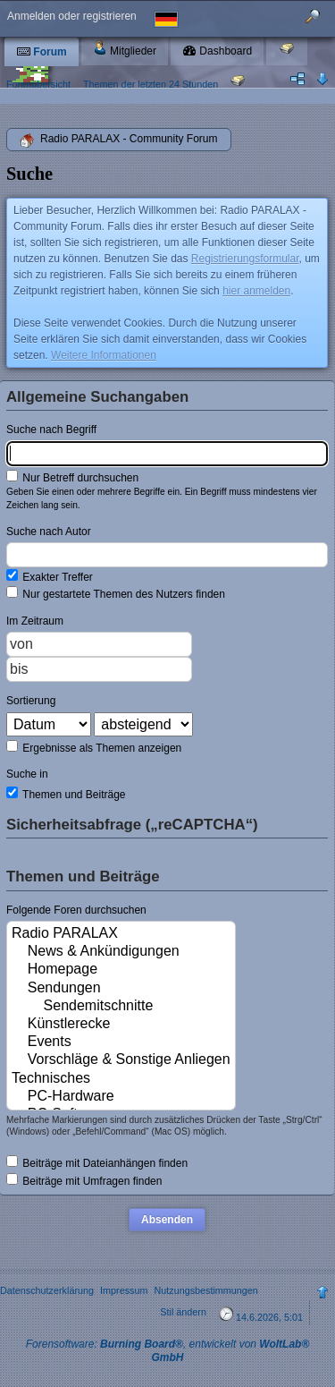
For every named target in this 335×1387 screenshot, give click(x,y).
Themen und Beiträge (66, 794)
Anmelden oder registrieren (72, 16)
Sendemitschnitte (121, 1007)
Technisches (121, 1079)
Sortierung (30, 700)
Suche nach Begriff (51, 429)
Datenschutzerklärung (47, 1290)
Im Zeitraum (34, 621)
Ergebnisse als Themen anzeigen (93, 747)
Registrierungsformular (245, 258)
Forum (41, 52)
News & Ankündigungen (121, 952)
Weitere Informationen (103, 355)
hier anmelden (256, 291)
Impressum (123, 1290)
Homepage (121, 970)
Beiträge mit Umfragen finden (84, 1180)
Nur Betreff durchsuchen (72, 477)
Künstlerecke (121, 1025)
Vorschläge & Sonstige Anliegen (121, 1060)
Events (121, 1042)
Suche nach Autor (48, 531)
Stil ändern (183, 1311)
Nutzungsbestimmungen (205, 1290)
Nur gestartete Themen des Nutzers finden (115, 593)
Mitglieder (124, 48)
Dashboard (217, 51)
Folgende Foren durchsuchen (76, 910)
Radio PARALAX (121, 934)
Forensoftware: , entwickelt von (168, 1351)
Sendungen (121, 989)
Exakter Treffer (49, 576)
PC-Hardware (121, 1097)
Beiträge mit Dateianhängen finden (97, 1162)
